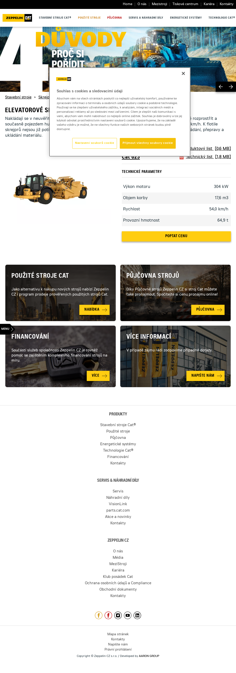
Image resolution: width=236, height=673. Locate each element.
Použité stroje (89, 18)
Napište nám (118, 644)
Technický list (208, 157)
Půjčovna (114, 18)
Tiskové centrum (185, 4)
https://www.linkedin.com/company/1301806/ (137, 615)
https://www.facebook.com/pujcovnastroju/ (108, 615)
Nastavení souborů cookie (94, 143)
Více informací (148, 337)
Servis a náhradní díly (146, 18)
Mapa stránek (118, 634)
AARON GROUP (149, 656)
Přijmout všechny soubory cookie (148, 143)
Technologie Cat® (222, 18)
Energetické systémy (186, 18)
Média (118, 558)
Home (127, 4)
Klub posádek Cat (118, 577)
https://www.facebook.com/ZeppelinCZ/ (98, 615)
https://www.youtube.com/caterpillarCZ (127, 615)
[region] (120, 112)
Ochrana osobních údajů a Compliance (118, 583)
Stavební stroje (18, 97)
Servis (118, 491)
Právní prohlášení (118, 650)
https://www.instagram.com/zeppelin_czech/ (118, 615)
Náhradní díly (118, 498)
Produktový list (207, 149)
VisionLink (118, 504)
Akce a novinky (118, 517)
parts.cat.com (118, 511)
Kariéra (209, 4)
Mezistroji (159, 4)
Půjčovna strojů (152, 276)
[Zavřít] (183, 73)
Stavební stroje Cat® (55, 18)
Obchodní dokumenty (118, 590)
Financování (30, 337)
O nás (142, 4)
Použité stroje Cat (40, 276)
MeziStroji (118, 564)
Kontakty (226, 4)
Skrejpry (45, 97)
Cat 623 (131, 157)
